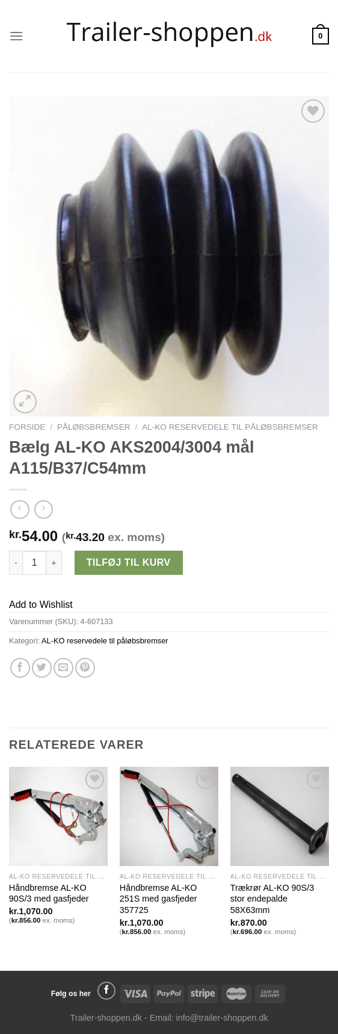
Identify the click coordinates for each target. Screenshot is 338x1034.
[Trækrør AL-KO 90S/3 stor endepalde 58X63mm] (279, 816)
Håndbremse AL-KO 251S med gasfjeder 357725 (158, 899)
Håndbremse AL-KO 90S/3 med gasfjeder (49, 893)
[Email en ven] (63, 668)
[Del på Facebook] (20, 668)
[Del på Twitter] (42, 668)
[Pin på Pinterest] (85, 668)
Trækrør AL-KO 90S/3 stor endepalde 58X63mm (272, 899)
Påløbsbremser (94, 427)
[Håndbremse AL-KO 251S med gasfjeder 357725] (169, 816)
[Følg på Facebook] (106, 991)
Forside (27, 427)
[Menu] (16, 36)
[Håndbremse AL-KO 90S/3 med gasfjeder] (58, 816)
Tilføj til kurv (129, 562)
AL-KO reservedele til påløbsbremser (230, 427)
